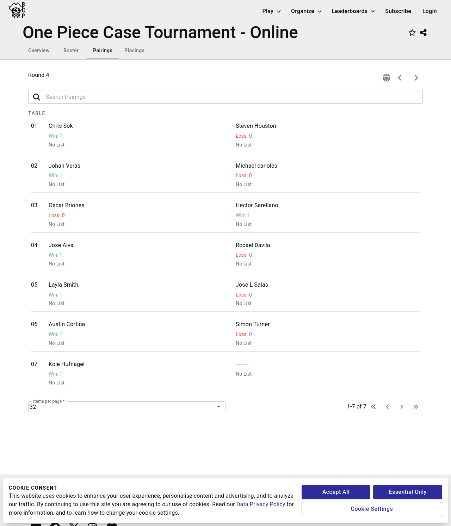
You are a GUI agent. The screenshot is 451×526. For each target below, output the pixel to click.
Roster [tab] (71, 50)
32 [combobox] (33, 407)
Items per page (48, 401)
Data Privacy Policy (260, 504)
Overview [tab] (39, 50)
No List (56, 145)
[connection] (386, 77)
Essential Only (407, 492)
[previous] (400, 77)
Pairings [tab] (102, 50)
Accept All (336, 492)
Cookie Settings (372, 509)
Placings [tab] (134, 50)
